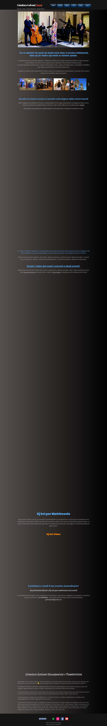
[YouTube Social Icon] (66, 718)
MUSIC (82, 105)
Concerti (19, 9)
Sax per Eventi (40, 9)
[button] (53, 29)
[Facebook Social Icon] (62, 718)
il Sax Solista (56, 272)
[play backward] (18, 84)
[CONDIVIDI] (42, 719)
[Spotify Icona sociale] (53, 718)
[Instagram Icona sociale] (57, 718)
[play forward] (88, 84)
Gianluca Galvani (26, 5)
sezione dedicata (29, 272)
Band (39, 5)
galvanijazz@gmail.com (53, 599)
